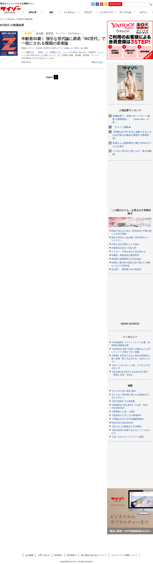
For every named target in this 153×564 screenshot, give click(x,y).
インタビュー (70, 12)
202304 (39, 48)
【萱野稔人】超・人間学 (123, 411)
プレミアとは (125, 12)
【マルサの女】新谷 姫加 (123, 391)
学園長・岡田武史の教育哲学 (125, 255)
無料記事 (33, 12)
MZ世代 (47, 48)
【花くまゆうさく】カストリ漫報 (127, 436)
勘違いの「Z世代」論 (73, 48)
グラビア (88, 12)
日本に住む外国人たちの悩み (125, 244)
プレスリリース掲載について (124, 555)
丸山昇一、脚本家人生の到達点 (126, 269)
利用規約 (58, 555)
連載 (51, 12)
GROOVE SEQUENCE (122, 423)
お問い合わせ (44, 555)
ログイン (144, 12)
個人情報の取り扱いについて (94, 555)
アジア (60, 48)
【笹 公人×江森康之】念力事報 (126, 426)
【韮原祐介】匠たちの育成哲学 (126, 415)
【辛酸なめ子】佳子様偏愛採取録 (127, 419)
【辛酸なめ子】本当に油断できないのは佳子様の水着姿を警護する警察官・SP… (131, 135)
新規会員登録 (115, 4)
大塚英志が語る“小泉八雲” (123, 248)
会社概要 (29, 555)
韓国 (86, 48)
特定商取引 (71, 555)
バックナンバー (107, 12)
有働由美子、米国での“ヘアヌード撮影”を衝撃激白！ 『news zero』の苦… (131, 119)
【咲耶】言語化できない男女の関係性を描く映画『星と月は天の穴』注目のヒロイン (130, 358)
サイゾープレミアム (11, 9)
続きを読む (98, 62)
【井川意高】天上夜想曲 (123, 401)
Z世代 (54, 48)
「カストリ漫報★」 (122, 127)
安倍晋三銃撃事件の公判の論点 (126, 259)
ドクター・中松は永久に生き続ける (128, 251)
